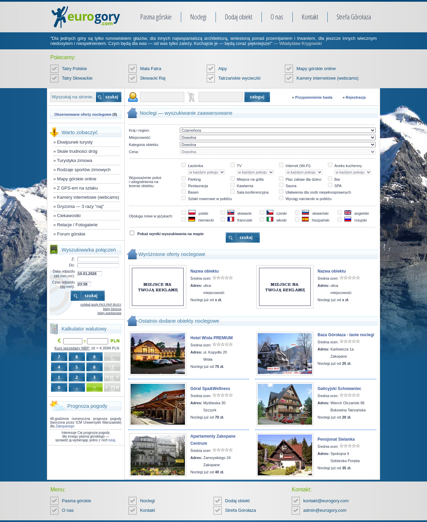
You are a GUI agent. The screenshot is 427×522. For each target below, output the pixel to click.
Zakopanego (64, 426)
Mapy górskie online (316, 68)
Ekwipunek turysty (75, 142)
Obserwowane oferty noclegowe (83, 114)
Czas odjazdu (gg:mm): (63, 284)
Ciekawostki (69, 215)
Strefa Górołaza (354, 16)
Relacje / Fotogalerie (77, 224)
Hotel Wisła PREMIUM (211, 338)
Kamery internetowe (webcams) (327, 78)
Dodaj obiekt (238, 16)
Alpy (222, 68)
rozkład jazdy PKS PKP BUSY (101, 304)
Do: (72, 265)
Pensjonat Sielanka (336, 439)
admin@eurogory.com (324, 510)
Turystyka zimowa (74, 160)
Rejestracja (356, 97)
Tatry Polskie (74, 68)
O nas (277, 16)
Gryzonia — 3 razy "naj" (80, 206)
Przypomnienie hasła (313, 97)
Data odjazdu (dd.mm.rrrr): (64, 273)
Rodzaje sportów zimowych (84, 169)
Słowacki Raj (152, 78)
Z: (73, 259)
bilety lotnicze (112, 309)
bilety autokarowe (109, 313)
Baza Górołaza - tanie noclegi (346, 334)
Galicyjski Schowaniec (339, 388)
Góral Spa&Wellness (210, 388)
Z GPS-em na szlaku (77, 188)
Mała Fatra (150, 68)
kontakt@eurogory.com (326, 500)
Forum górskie (71, 233)
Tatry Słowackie (77, 78)
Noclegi (198, 16)
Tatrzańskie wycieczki (239, 78)
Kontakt (310, 16)
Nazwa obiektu (204, 271)
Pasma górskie (156, 16)
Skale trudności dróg (77, 151)
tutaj (112, 440)
